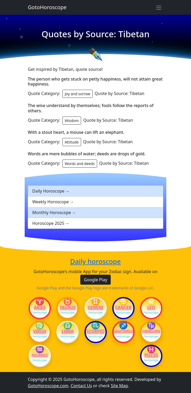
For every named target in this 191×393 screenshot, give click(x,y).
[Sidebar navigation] (158, 7)
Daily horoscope (95, 261)
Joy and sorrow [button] (77, 93)
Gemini (95, 307)
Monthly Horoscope (51, 212)
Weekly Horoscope (50, 202)
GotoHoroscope (47, 7)
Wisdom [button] (72, 120)
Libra (67, 331)
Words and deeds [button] (80, 163)
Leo (151, 307)
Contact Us (81, 386)
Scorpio (95, 331)
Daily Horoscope (48, 191)
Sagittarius (123, 331)
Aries (40, 307)
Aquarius (40, 355)
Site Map (119, 386)
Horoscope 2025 (48, 223)
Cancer (123, 307)
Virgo (39, 331)
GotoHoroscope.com (48, 386)
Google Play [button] (95, 280)
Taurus (68, 307)
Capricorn (151, 331)
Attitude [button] (72, 142)
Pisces (151, 355)
